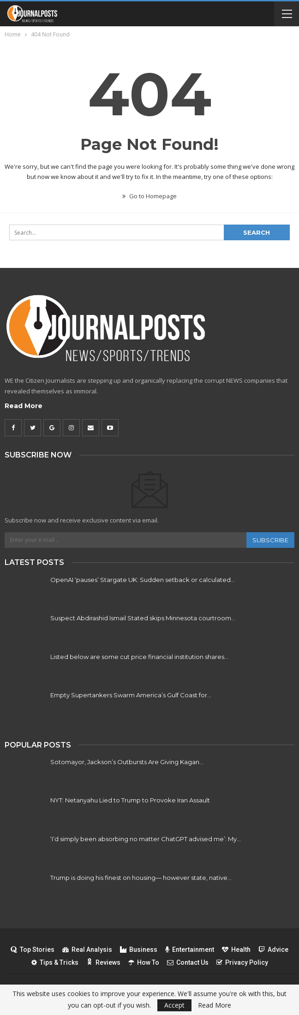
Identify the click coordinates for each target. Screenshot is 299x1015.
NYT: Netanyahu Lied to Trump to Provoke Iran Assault (130, 800)
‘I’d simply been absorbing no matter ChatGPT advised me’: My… (145, 839)
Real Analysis (87, 949)
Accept (174, 1005)
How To (143, 962)
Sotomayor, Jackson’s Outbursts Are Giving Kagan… (126, 762)
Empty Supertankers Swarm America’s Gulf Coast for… (130, 695)
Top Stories (32, 949)
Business (138, 949)
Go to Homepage (149, 196)
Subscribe (270, 540)
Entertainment (189, 949)
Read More (23, 406)
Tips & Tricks (54, 962)
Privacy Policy (242, 962)
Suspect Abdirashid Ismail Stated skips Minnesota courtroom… (142, 618)
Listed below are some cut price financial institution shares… (139, 656)
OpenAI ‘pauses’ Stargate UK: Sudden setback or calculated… (142, 579)
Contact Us (188, 962)
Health (236, 949)
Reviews (103, 962)
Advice (273, 949)
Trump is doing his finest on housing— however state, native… (141, 877)
